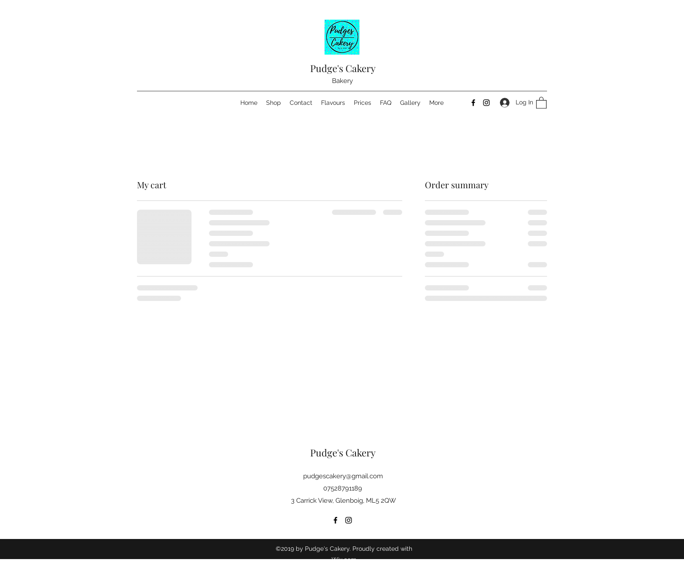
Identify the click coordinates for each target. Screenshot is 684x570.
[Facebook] (473, 102)
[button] (541, 102)
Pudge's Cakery (343, 68)
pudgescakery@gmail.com (343, 476)
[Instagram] (486, 102)
